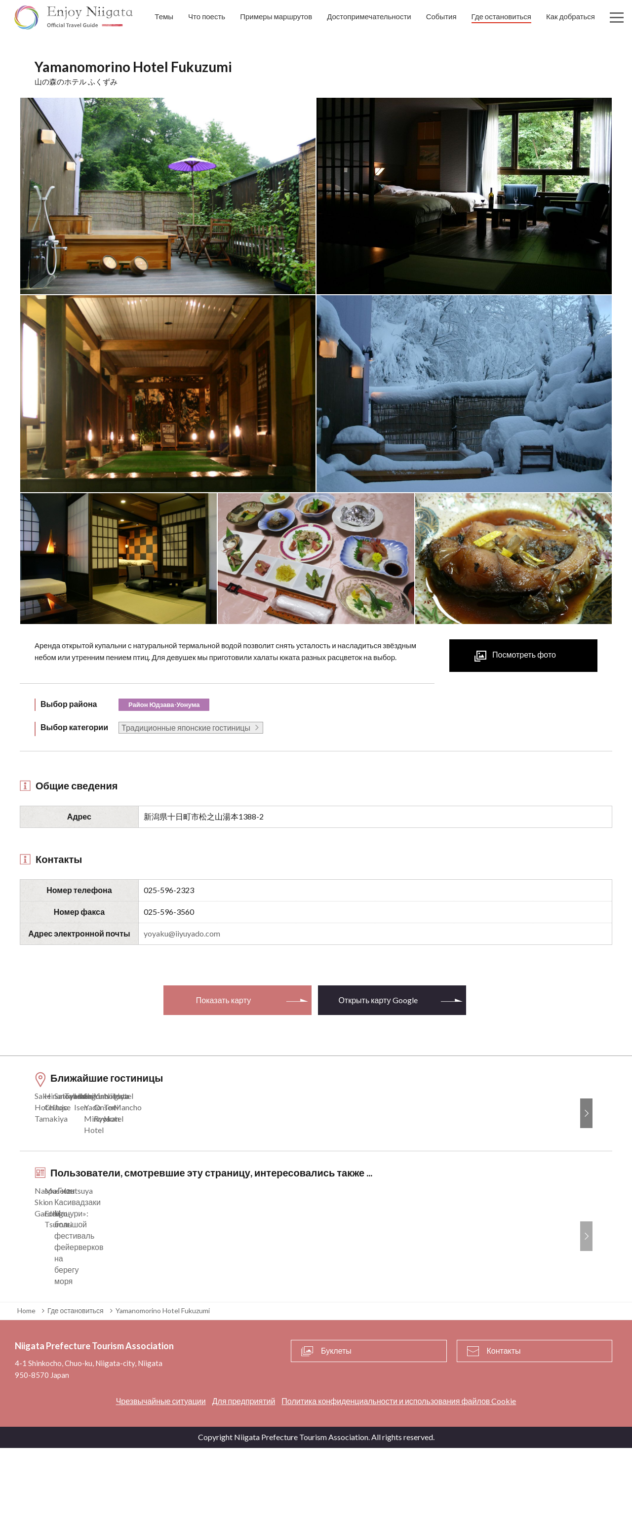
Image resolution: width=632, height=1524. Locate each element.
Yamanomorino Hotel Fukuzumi (163, 1387)
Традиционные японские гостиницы (185, 727)
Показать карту (223, 1000)
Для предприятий (244, 1477)
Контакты (504, 1427)
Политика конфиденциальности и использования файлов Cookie (398, 1477)
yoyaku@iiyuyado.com (182, 933)
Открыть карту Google (377, 1000)
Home (26, 1387)
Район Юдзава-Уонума (163, 704)
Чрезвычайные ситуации (161, 1477)
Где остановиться (75, 1387)
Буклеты (336, 1427)
